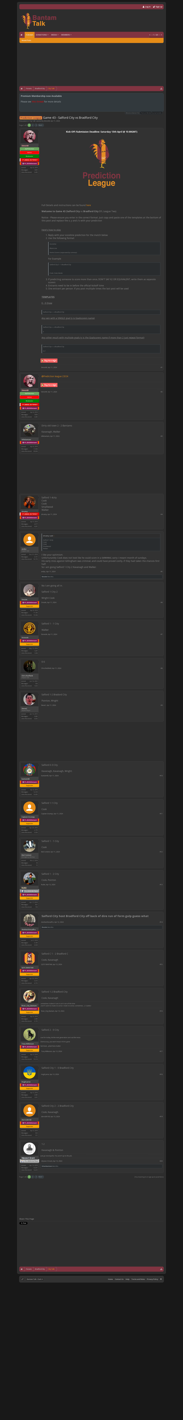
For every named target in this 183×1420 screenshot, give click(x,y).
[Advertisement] (91, 63)
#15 (161, 964)
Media (54, 35)
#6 (162, 602)
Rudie (43, 884)
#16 (161, 1011)
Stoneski (25, 638)
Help (127, 1279)
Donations (41, 35)
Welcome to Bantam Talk (132, 113)
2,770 (36, 830)
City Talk (32, 121)
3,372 (36, 981)
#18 (161, 1074)
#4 (162, 514)
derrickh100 (26, 1120)
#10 (161, 776)
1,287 (36, 651)
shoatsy (25, 511)
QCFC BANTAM (27, 968)
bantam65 (26, 779)
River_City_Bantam (29, 1006)
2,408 (36, 1019)
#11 (161, 814)
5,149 (36, 943)
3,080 (36, 716)
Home (110, 1279)
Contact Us (119, 1279)
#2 (162, 392)
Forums (29, 35)
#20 (161, 1161)
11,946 (35, 449)
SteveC (24, 708)
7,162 (36, 1057)
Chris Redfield (27, 676)
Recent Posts (26, 40)
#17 (161, 1051)
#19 (161, 1116)
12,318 (35, 792)
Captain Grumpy (28, 817)
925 (36, 1133)
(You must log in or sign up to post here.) (149, 1177)
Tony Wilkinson (28, 1044)
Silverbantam (47, 1166)
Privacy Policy (152, 1279)
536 (36, 683)
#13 (161, 885)
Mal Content (26, 855)
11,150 (35, 613)
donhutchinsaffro (29, 929)
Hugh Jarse (26, 1082)
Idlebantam (26, 440)
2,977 (36, 524)
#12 (161, 852)
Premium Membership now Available (151, 113)
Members (65, 35)
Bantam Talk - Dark (34, 1279)
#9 (162, 705)
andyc (24, 549)
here (88, 205)
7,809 (36, 170)
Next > (41, 125)
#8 (162, 668)
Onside (44, 577)
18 (37, 863)
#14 (161, 922)
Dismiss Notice (162, 96)
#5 (162, 571)
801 (36, 904)
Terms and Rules (138, 1279)
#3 (162, 436)
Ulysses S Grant (46, 1161)
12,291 (35, 1168)
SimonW (47, 121)
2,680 (36, 1095)
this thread (38, 101)
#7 (162, 634)
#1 (162, 367)
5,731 (36, 557)
